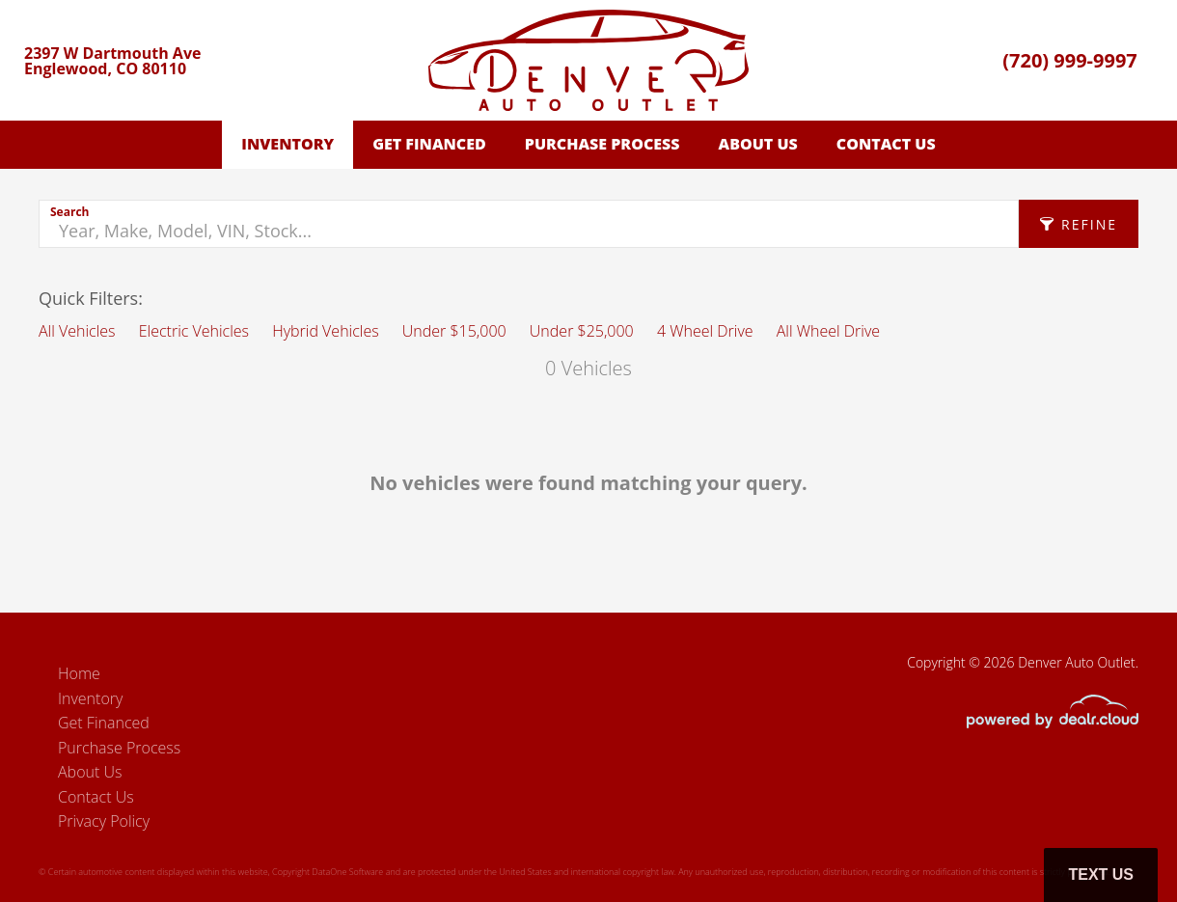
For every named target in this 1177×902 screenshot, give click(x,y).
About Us (758, 143)
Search (69, 212)
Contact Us (886, 143)
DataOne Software (347, 871)
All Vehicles (77, 331)
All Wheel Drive (828, 331)
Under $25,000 (582, 331)
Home (79, 673)
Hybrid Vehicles (325, 331)
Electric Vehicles (194, 331)
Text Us (1101, 874)
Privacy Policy (104, 821)
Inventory (287, 143)
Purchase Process (602, 143)
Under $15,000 (454, 331)
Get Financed (429, 143)
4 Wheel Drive (705, 331)
